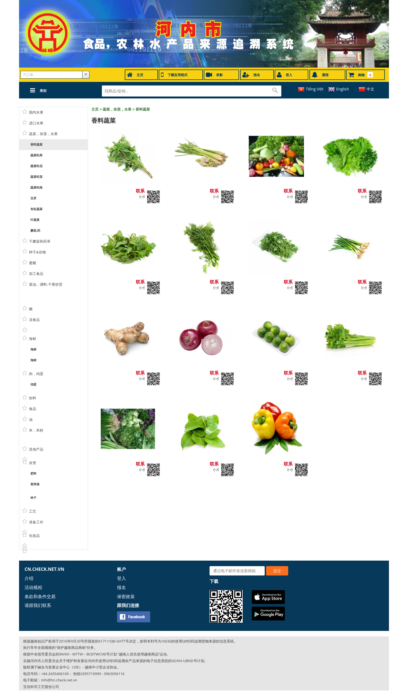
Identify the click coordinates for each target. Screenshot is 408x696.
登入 (121, 578)
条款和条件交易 (40, 596)
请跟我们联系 (38, 605)
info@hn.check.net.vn (59, 680)
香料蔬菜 (143, 109)
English (342, 89)
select (86, 74)
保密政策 (126, 596)
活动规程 (33, 587)
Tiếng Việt (315, 89)
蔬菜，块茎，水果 (117, 109)
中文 (370, 89)
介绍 (29, 578)
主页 (95, 109)
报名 (121, 587)
